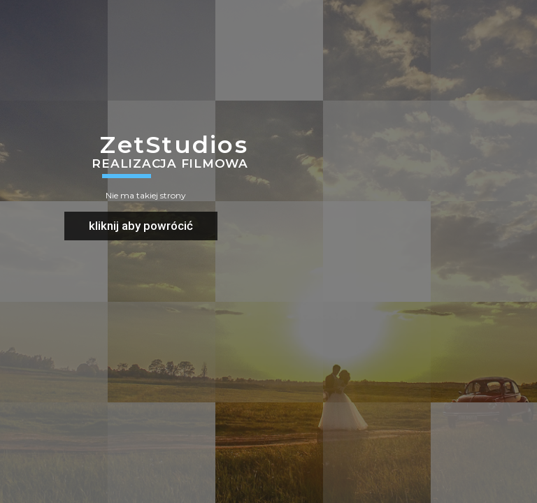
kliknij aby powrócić (141, 226)
